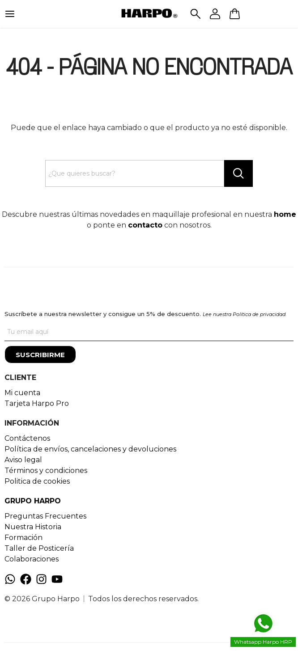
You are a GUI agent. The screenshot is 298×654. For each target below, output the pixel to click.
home (285, 214)
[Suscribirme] (40, 354)
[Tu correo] (149, 332)
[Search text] (134, 173)
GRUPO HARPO (32, 501)
